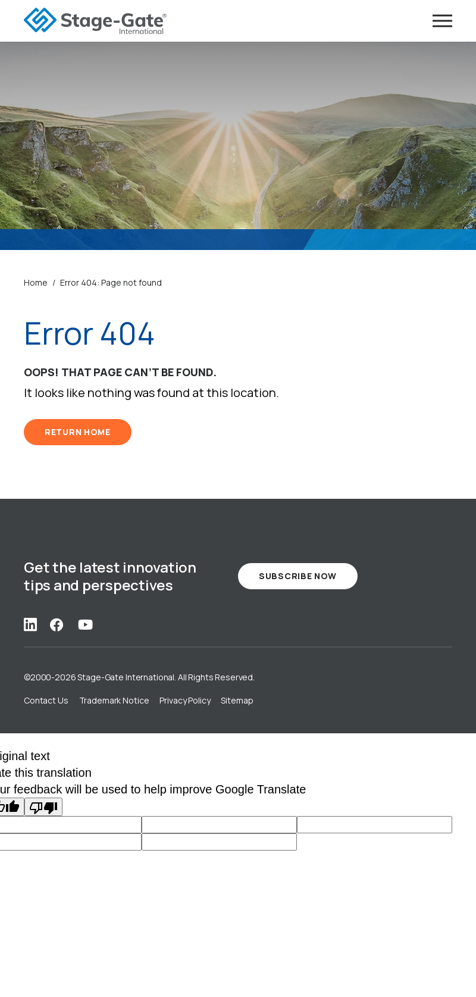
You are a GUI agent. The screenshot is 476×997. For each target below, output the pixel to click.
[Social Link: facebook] (56, 624)
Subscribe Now (298, 576)
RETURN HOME (78, 431)
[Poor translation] (43, 807)
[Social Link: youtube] (85, 624)
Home (36, 282)
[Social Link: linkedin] (30, 624)
